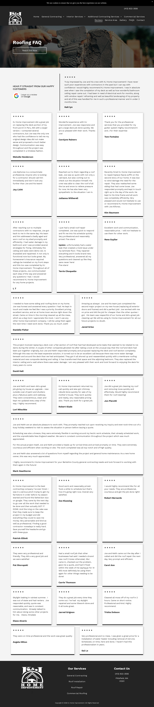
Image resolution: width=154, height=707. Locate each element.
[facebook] (10, 8)
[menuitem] (36, 16)
